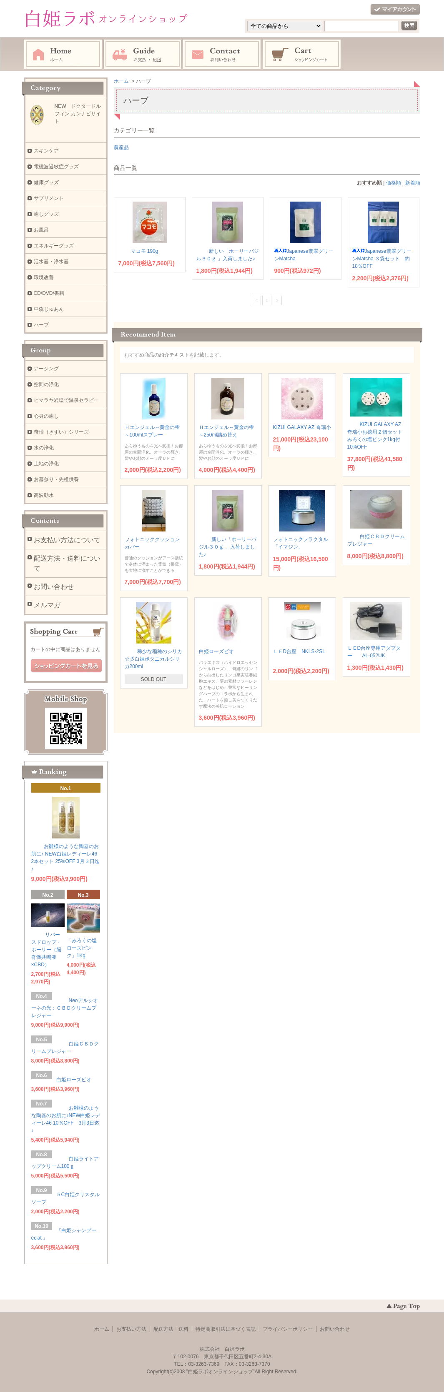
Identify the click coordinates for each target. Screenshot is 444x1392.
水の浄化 (44, 448)
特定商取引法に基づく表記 (226, 1329)
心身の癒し (46, 416)
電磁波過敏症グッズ (56, 167)
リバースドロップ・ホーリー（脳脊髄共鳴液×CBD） (46, 950)
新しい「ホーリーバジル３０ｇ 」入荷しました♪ (227, 546)
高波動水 (44, 495)
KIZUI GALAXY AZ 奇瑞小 (302, 427)
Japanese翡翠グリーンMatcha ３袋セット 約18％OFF (381, 258)
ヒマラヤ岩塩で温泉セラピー (66, 400)
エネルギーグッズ (54, 246)
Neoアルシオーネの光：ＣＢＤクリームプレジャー (64, 1008)
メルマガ (47, 605)
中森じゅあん (49, 309)
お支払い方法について (67, 540)
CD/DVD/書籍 (49, 293)
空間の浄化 (46, 384)
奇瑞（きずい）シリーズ (61, 432)
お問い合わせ (222, 55)
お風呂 (41, 230)
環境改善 (44, 277)
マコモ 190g (140, 251)
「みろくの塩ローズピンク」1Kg (82, 948)
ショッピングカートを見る (66, 666)
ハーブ (41, 325)
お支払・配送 (142, 55)
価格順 (393, 183)
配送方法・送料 (170, 1329)
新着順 (412, 183)
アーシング (46, 369)
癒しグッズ (49, 214)
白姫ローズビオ (219, 651)
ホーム (63, 55)
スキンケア (46, 151)
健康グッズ (46, 182)
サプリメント (49, 198)
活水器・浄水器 (51, 261)
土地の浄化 (46, 463)
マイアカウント (395, 9)
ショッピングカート (302, 55)
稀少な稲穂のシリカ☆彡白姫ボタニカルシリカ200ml (153, 659)
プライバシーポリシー (288, 1329)
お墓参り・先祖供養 (56, 479)
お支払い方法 (131, 1329)
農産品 (121, 147)
